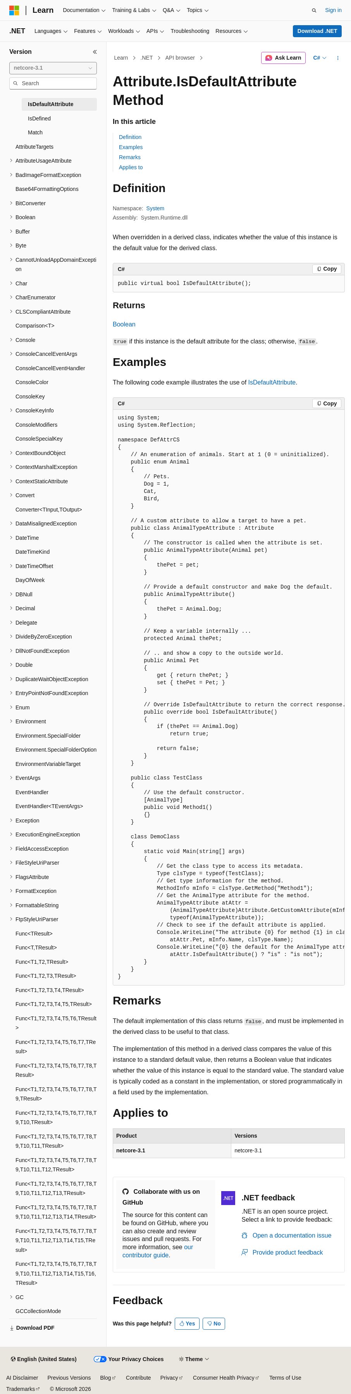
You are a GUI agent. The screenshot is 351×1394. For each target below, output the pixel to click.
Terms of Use (285, 1378)
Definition (130, 137)
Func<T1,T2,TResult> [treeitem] (41, 962)
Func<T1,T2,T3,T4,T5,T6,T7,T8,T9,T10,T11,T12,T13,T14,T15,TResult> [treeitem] (56, 1240)
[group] (229, 697)
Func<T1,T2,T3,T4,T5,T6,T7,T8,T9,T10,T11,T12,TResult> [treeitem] (56, 1165)
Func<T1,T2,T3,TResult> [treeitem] (45, 976)
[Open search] (314, 10)
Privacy (169, 1378)
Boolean (124, 324)
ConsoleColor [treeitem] (31, 382)
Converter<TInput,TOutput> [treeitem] (48, 509)
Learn (121, 58)
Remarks (130, 157)
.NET (147, 58)
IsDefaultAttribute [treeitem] (50, 104)
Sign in (333, 10)
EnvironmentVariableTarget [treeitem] (48, 764)
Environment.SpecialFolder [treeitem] (48, 736)
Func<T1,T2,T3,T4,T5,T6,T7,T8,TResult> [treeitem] (56, 1070)
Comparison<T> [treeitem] (34, 326)
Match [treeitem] (35, 132)
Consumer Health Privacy (224, 1378)
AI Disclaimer (22, 1378)
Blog (105, 1378)
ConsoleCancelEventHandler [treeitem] (50, 368)
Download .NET (317, 31)
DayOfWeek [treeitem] (30, 580)
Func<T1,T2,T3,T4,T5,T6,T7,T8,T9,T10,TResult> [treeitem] (56, 1118)
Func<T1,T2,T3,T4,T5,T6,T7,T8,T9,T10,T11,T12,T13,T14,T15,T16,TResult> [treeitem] (56, 1273)
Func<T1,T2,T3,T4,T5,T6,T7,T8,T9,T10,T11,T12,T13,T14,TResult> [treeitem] (56, 1212)
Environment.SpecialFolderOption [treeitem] (55, 750)
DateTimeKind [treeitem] (32, 552)
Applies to (131, 167)
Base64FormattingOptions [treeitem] (47, 189)
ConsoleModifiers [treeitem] (36, 425)
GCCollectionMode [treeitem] (38, 1311)
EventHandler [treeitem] (31, 792)
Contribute (138, 1378)
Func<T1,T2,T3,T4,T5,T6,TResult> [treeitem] (55, 1023)
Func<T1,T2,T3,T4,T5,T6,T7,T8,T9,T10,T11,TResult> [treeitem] (56, 1141)
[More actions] (338, 58)
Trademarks (20, 1389)
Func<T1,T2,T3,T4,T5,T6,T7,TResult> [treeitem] (55, 1047)
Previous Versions (69, 1378)
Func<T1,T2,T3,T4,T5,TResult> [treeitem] (53, 1004)
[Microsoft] (14, 10)
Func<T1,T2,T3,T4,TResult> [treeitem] (49, 990)
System (155, 208)
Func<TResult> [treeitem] (34, 933)
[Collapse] (95, 52)
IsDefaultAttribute (272, 382)
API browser (180, 58)
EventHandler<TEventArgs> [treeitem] (49, 806)
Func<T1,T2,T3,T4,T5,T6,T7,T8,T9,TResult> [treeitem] (56, 1094)
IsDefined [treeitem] (39, 118)
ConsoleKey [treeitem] (30, 396)
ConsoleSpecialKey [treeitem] (38, 439)
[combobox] (53, 68)
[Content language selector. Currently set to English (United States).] (43, 1359)
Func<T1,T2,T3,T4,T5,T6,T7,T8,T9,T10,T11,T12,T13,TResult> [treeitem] (56, 1189)
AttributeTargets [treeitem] (34, 147)
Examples (131, 147)
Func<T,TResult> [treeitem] (36, 947)
